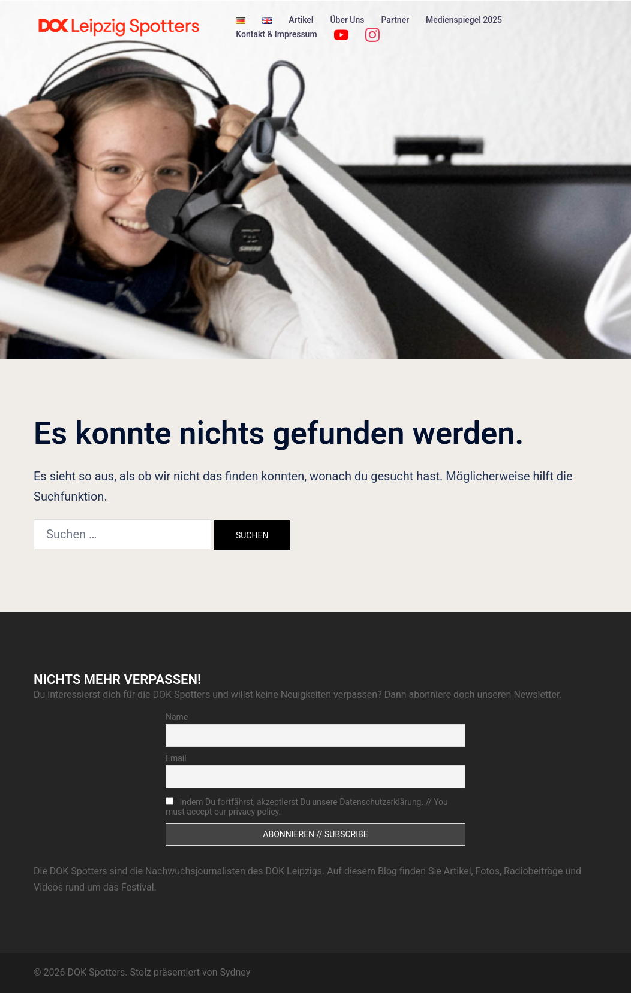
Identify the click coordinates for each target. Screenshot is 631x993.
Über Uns (347, 20)
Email (176, 758)
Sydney (235, 972)
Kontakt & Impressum (276, 34)
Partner (395, 20)
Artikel (301, 20)
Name (177, 717)
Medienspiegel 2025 (464, 20)
